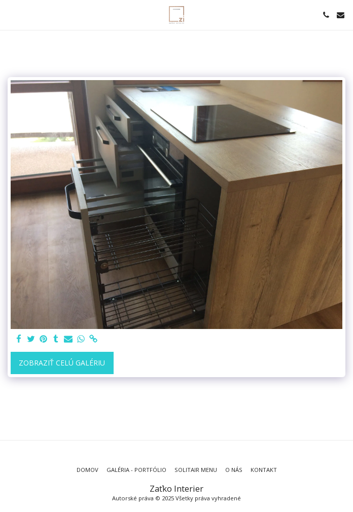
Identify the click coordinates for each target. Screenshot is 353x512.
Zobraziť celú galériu (62, 363)
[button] (11, 14)
